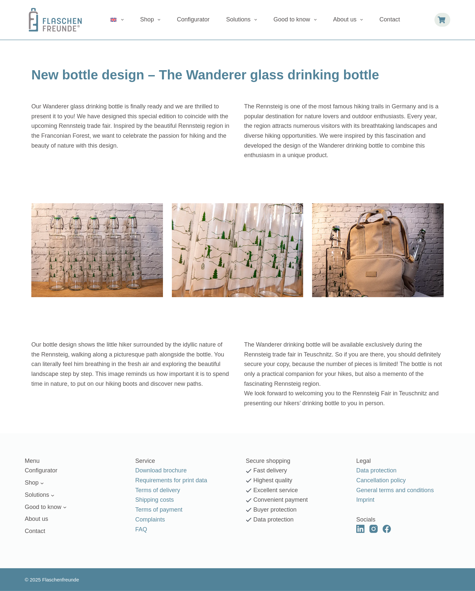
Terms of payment (158, 509)
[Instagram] (373, 528)
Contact (389, 19)
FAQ (141, 529)
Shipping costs (154, 499)
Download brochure (161, 470)
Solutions (243, 20)
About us (349, 20)
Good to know (296, 20)
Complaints (150, 519)
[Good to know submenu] (65, 507)
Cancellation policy (381, 480)
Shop (151, 20)
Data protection (376, 470)
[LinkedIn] (360, 528)
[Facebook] (387, 528)
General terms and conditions (395, 490)
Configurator (193, 19)
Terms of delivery (157, 490)
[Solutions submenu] (52, 495)
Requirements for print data (171, 480)
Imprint (365, 499)
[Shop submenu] (42, 483)
